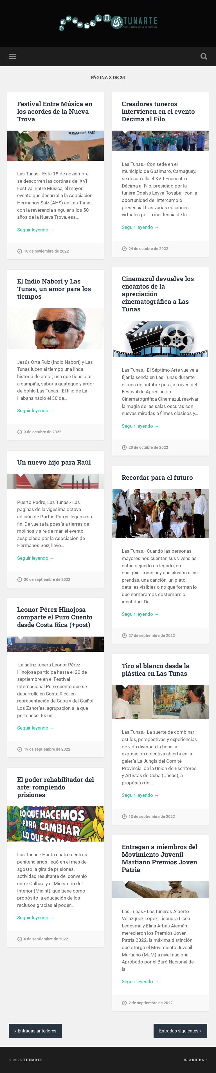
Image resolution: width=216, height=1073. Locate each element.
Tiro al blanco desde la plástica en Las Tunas (156, 669)
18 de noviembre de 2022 (46, 251)
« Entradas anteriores (35, 1031)
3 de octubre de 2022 (42, 432)
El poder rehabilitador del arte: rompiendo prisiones (55, 787)
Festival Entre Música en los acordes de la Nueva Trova (54, 111)
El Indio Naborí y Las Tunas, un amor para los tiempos (54, 288)
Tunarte (33, 1060)
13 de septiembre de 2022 (152, 816)
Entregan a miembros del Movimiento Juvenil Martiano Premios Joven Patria (159, 858)
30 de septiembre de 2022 (47, 579)
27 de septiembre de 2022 (152, 635)
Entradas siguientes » (180, 1031)
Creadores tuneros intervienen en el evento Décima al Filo (158, 111)
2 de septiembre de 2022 (151, 1003)
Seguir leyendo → (35, 230)
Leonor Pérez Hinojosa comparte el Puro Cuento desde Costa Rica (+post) (55, 617)
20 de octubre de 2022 (148, 447)
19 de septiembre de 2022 (47, 749)
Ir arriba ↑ (195, 1060)
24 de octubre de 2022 (148, 248)
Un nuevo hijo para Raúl (54, 462)
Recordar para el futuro (157, 477)
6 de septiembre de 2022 (46, 939)
